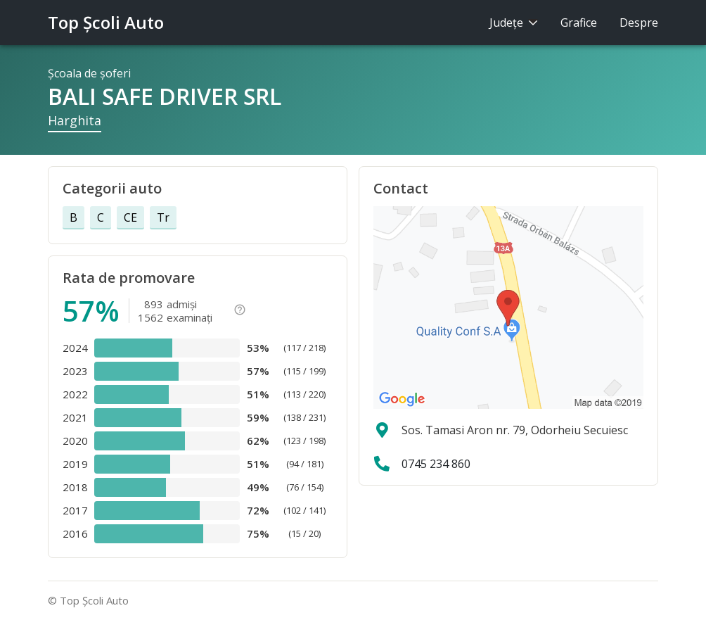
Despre (639, 22)
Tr (163, 217)
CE (130, 217)
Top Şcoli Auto (106, 22)
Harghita (74, 120)
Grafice (578, 22)
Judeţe (513, 22)
